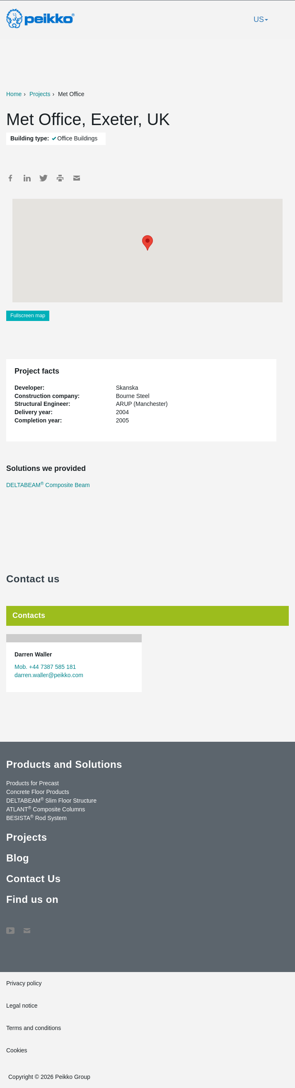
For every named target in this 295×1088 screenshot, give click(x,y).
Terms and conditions (33, 1028)
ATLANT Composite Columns (45, 809)
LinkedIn (27, 178)
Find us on (32, 899)
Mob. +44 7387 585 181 (45, 666)
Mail (77, 178)
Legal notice (22, 1005)
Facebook (10, 178)
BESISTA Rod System (36, 817)
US (261, 19)
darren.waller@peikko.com (49, 675)
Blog (17, 858)
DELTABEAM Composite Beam (48, 485)
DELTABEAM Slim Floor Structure (51, 800)
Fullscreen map (27, 315)
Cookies (16, 1050)
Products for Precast (32, 783)
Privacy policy (24, 983)
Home (14, 94)
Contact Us (33, 878)
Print (60, 178)
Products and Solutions (64, 764)
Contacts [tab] (28, 615)
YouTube (10, 926)
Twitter (43, 178)
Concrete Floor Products (37, 792)
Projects (40, 94)
